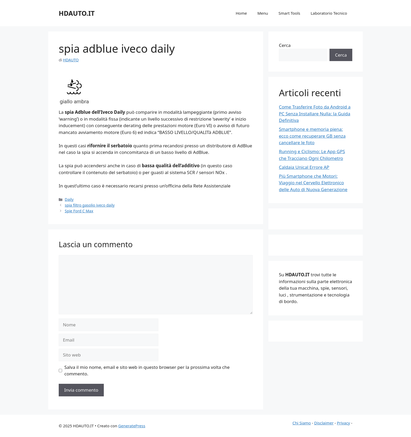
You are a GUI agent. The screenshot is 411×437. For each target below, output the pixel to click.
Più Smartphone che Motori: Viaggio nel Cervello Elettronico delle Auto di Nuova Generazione (313, 182)
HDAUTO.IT (77, 13)
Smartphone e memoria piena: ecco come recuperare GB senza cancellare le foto (312, 135)
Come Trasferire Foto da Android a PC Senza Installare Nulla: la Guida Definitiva (314, 113)
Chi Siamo (302, 422)
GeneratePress (131, 425)
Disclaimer (324, 422)
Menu (262, 13)
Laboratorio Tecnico (329, 13)
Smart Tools (289, 13)
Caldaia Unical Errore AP (304, 167)
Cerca (285, 45)
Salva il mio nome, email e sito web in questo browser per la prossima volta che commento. (147, 370)
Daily (69, 199)
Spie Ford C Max (79, 210)
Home (241, 13)
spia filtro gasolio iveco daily (90, 205)
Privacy (343, 422)
